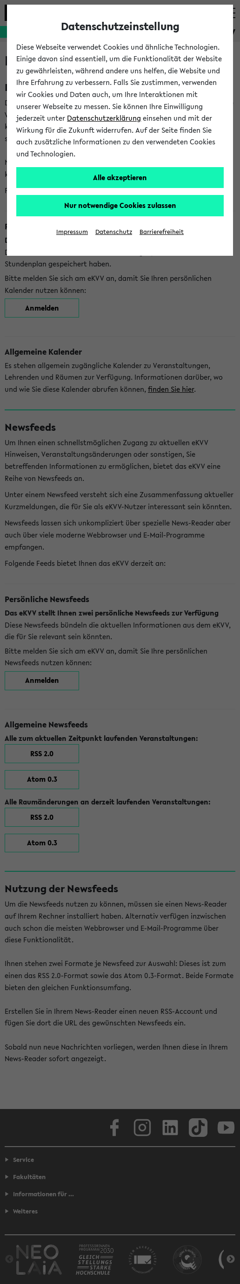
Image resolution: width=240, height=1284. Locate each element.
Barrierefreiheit (162, 231)
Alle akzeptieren (120, 177)
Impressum (72, 231)
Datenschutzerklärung (104, 118)
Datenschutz (113, 231)
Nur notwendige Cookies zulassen (120, 205)
